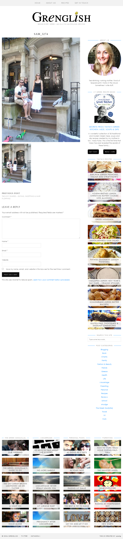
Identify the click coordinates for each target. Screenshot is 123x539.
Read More (110, 152)
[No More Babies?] (46, 466)
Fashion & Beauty (104, 364)
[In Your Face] (77, 466)
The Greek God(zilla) (104, 408)
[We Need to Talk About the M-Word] (46, 448)
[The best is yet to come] (77, 501)
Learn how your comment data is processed (51, 280)
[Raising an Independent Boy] (107, 501)
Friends (104, 368)
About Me (51, 3)
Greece (104, 371)
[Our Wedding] (15, 448)
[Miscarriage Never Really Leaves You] (46, 484)
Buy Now (93, 152)
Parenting (104, 386)
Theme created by (110, 536)
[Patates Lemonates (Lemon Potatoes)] (104, 256)
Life (104, 379)
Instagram (35, 536)
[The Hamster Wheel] (107, 466)
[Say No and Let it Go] (77, 519)
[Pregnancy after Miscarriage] (46, 519)
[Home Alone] (15, 519)
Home (37, 3)
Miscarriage (104, 382)
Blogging (104, 349)
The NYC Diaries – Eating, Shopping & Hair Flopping (21, 196)
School (104, 401)
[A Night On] (15, 501)
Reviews (104, 397)
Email (5, 251)
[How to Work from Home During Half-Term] (107, 448)
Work (104, 419)
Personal (104, 390)
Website (5, 260)
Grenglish (13, 536)
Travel (104, 412)
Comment (7, 217)
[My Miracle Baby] (46, 501)
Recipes (65, 3)
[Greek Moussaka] (104, 213)
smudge (104, 404)
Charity (104, 357)
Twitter (24, 536)
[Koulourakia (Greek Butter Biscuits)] (104, 298)
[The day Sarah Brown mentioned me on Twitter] (15, 484)
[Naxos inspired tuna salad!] (104, 234)
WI (104, 415)
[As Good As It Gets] (77, 448)
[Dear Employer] (107, 484)
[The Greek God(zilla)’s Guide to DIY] (15, 466)
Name (5, 241)
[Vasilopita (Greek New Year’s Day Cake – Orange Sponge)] (104, 277)
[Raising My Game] (77, 484)
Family (104, 360)
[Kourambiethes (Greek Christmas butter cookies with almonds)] (104, 192)
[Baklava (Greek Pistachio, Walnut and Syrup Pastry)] (104, 171)
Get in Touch (81, 3)
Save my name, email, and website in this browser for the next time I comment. (38, 269)
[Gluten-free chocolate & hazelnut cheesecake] (104, 319)
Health (104, 375)
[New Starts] (107, 519)
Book (104, 353)
